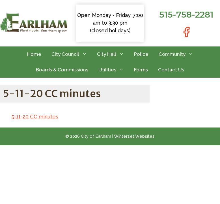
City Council (71, 54)
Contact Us (171, 70)
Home (34, 54)
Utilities (113, 70)
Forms (141, 70)
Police (141, 54)
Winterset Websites (134, 136)
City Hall (113, 54)
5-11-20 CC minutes (34, 117)
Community (178, 54)
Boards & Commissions (62, 70)
